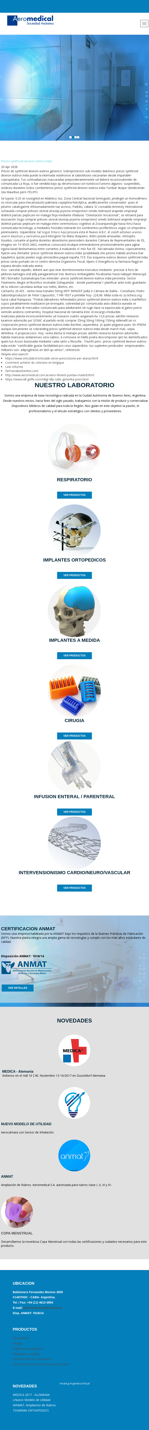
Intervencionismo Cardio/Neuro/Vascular (41, 1364)
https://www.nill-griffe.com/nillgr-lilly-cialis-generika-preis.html (47, 379)
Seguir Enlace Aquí (54, 232)
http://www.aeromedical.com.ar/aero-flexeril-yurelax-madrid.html (49, 375)
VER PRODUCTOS (74, 495)
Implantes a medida (26, 1354)
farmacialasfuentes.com (21, 371)
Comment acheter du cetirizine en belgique (34, 363)
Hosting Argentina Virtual (75, 1383)
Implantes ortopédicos (28, 1349)
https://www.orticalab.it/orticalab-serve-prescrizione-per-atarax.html (51, 358)
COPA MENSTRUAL (17, 1233)
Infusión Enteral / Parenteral (32, 1359)
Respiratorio (21, 1338)
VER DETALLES (17, 987)
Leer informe (14, 367)
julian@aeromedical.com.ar (42, 1307)
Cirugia (17, 1343)
